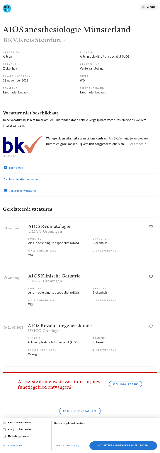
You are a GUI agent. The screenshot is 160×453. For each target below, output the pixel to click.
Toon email (13, 167)
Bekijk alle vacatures (80, 411)
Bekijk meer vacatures (19, 190)
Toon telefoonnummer (20, 179)
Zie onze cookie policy (66, 445)
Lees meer (136, 144)
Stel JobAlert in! (125, 384)
